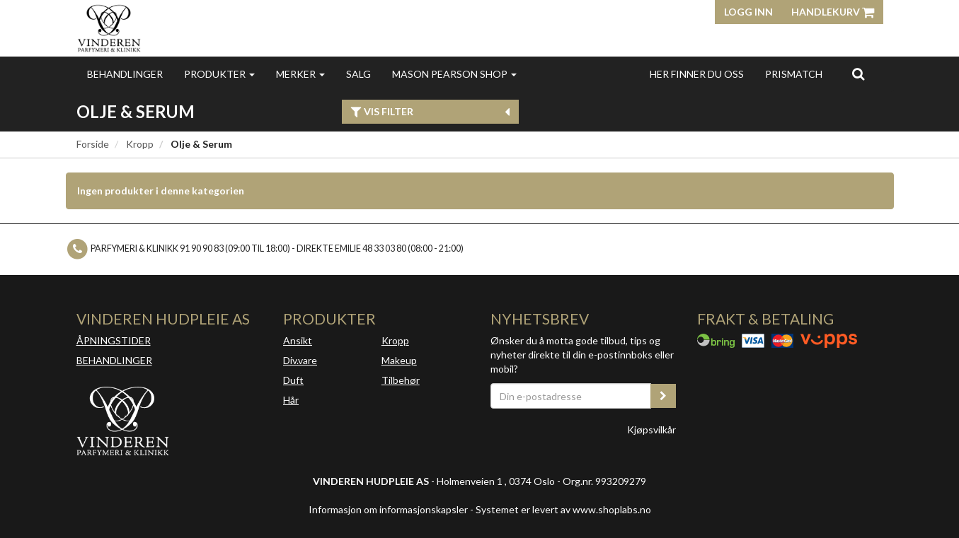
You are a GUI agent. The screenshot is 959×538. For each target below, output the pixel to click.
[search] (858, 73)
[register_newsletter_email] (663, 396)
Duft (293, 380)
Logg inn (748, 12)
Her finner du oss (697, 74)
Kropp (140, 144)
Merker (300, 74)
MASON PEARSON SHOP (454, 74)
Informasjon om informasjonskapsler (388, 509)
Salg (358, 74)
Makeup (399, 360)
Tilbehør (400, 380)
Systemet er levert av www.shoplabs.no (563, 509)
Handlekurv (832, 12)
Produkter (219, 74)
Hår (291, 400)
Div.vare (300, 360)
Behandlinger (125, 74)
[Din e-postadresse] (571, 396)
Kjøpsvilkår (651, 429)
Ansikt (297, 340)
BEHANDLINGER (114, 360)
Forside (92, 144)
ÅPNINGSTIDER (113, 340)
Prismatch (793, 74)
